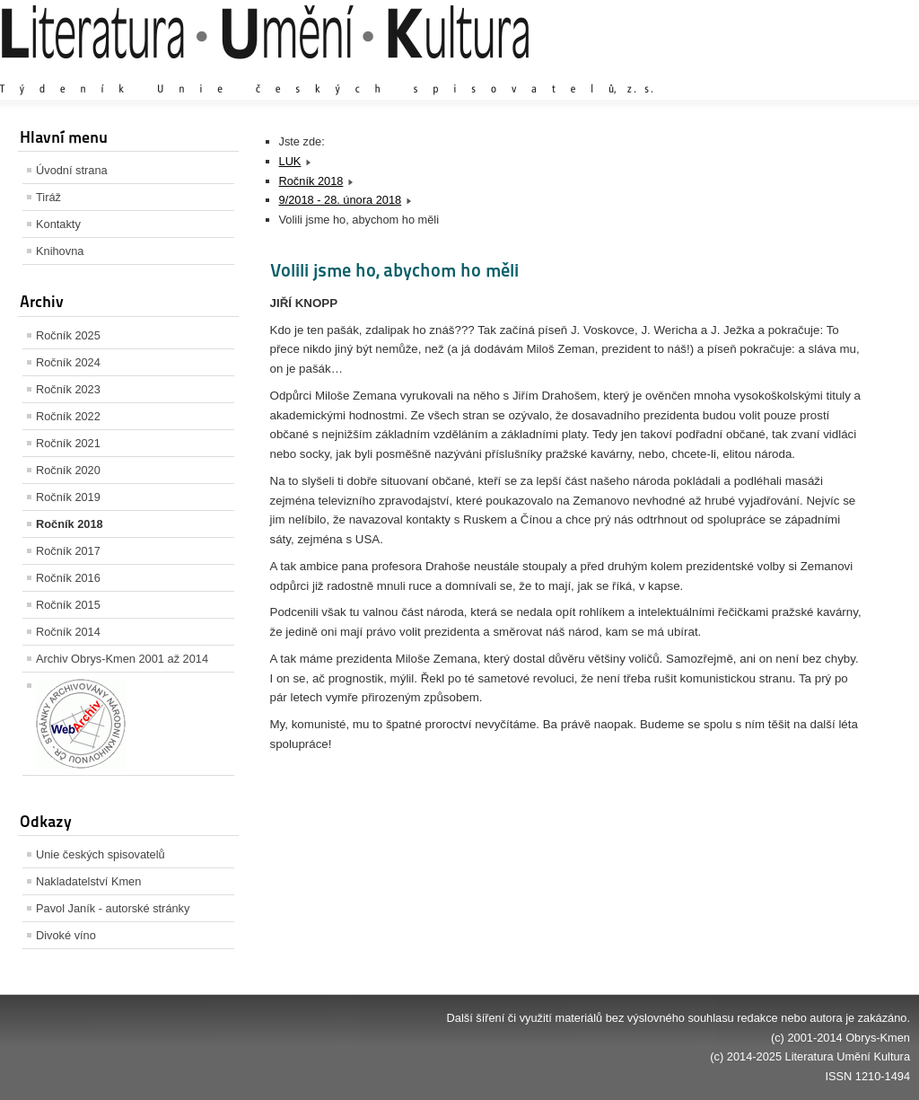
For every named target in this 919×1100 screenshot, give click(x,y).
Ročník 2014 (68, 631)
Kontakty (58, 224)
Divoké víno (66, 935)
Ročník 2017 (68, 551)
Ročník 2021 (68, 443)
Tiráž (48, 197)
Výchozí (803, 71)
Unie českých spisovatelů (100, 854)
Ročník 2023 (68, 389)
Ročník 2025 (68, 335)
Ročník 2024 (68, 362)
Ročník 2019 (68, 497)
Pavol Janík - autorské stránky (112, 908)
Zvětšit (753, 71)
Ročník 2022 (68, 416)
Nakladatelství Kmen (88, 881)
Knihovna (59, 251)
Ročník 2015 (68, 605)
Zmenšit (856, 71)
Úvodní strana (72, 170)
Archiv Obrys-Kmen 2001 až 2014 (122, 658)
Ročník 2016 (68, 578)
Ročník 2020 (68, 470)
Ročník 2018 (69, 524)
